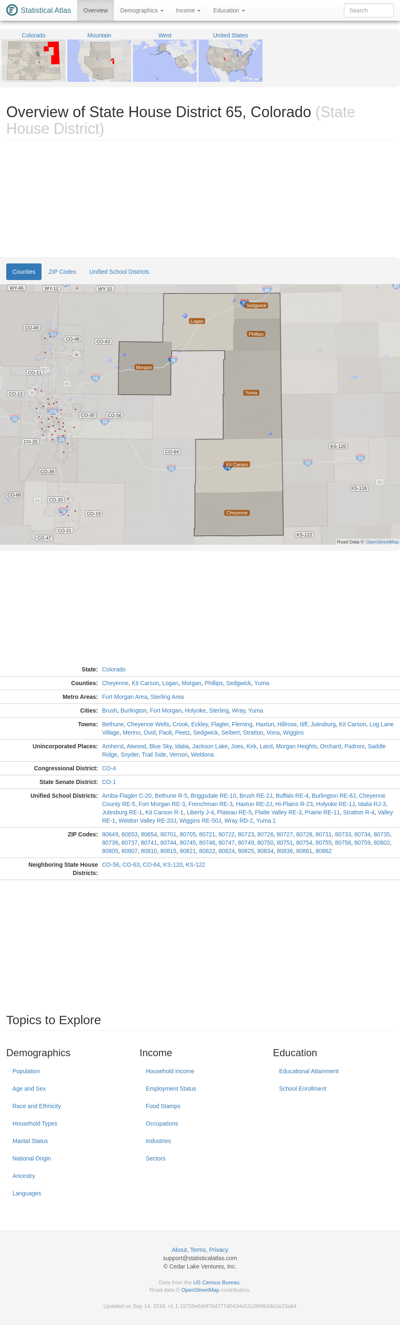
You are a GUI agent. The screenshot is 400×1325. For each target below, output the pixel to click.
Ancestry (23, 1176)
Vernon (178, 754)
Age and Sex (29, 1088)
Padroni (354, 746)
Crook (180, 724)
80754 (304, 842)
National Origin (31, 1158)
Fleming (242, 724)
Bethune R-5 (171, 795)
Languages (26, 1193)
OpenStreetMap (200, 1290)
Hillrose (287, 724)
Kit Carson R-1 (164, 812)
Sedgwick (238, 683)
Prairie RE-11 (322, 812)
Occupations (162, 1123)
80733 (343, 834)
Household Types (34, 1123)
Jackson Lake (210, 746)
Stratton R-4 (358, 812)
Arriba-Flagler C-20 (127, 795)
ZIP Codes (62, 271)
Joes (237, 746)
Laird (266, 746)
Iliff (303, 724)
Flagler (219, 724)
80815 (168, 851)
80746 (207, 842)
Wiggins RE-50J (200, 820)
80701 (168, 834)
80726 (266, 834)
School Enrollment (302, 1088)
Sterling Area (167, 696)
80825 (246, 851)
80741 (149, 842)
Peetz (182, 732)
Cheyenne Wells (148, 724)
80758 (343, 842)
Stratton (253, 732)
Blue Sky (160, 746)
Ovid (150, 732)
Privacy (218, 1249)
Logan (170, 683)
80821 (188, 851)
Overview (95, 10)
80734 (362, 834)
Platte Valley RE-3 (278, 812)
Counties (23, 271)
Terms (198, 1249)
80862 (324, 851)
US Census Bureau (216, 1282)
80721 (207, 834)
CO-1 (109, 782)
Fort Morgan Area (124, 696)
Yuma (261, 683)
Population (26, 1071)
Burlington (133, 710)
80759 (362, 842)
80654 (149, 834)
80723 (246, 834)
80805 (110, 851)
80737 (129, 842)
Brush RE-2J (255, 795)
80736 (110, 842)
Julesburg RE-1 (122, 812)
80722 (226, 834)
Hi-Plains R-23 (294, 804)
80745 (188, 842)
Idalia (182, 746)
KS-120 (173, 864)
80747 (226, 842)
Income (188, 10)
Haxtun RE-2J (254, 804)
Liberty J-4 (200, 812)
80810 (149, 851)
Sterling (218, 710)
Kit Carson (145, 683)
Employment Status (171, 1088)
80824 (226, 851)
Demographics (141, 10)
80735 (382, 834)
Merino (131, 732)
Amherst (113, 746)
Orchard (330, 746)
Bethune (113, 724)
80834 (266, 851)
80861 (304, 851)
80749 (246, 842)
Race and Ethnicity (36, 1106)
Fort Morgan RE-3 (162, 804)
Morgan (191, 683)
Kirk (251, 746)
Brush (110, 710)
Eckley (199, 724)
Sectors (155, 1158)
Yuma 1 (266, 820)
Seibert (230, 732)
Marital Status (30, 1141)
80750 (266, 842)
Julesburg (323, 724)
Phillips (213, 683)
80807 (129, 851)
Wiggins (293, 732)
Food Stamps (163, 1106)
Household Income (170, 1071)
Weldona (202, 754)
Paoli (165, 732)
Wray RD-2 (238, 820)
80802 (382, 842)
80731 (324, 834)
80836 (285, 851)
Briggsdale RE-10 (213, 795)
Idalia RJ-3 (372, 804)
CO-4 (109, 768)
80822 (207, 851)
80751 (285, 842)
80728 (304, 834)
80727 (285, 834)
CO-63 (131, 864)
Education (229, 10)
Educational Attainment (309, 1071)
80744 (168, 842)
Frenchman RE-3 (211, 804)
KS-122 (195, 864)
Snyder (129, 754)
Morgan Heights (296, 746)
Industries (158, 1141)
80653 (129, 834)
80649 (110, 834)
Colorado (114, 669)
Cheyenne (115, 683)
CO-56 (110, 864)
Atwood (136, 746)
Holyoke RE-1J (335, 804)
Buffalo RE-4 (292, 795)
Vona (273, 732)
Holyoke (195, 710)
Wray (238, 710)
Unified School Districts (119, 271)
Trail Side (154, 754)
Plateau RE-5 (234, 812)
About (179, 1249)
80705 (188, 834)
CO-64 (151, 864)
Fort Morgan (166, 710)
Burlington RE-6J (334, 795)
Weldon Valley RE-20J (147, 820)
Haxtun (265, 724)
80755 (324, 842)
